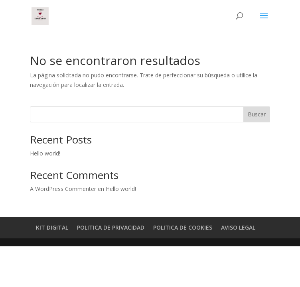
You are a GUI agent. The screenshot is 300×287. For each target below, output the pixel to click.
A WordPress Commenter (63, 189)
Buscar (257, 114)
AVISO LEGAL (238, 227)
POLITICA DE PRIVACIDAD (110, 227)
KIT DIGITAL (52, 227)
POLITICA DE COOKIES (182, 227)
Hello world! (45, 153)
